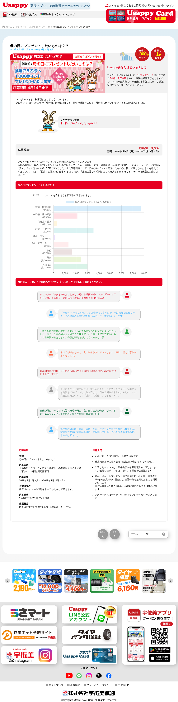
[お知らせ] (112, 5)
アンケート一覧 (140, 534)
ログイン (169, 5)
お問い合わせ (152, 5)
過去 (114, 532)
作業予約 (31, 14)
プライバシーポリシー (99, 685)
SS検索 (12, 14)
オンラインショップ (63, 14)
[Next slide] (170, 580)
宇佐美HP (123, 685)
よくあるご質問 (132, 5)
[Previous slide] (7, 580)
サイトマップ (56, 685)
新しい (103, 532)
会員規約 (75, 685)
